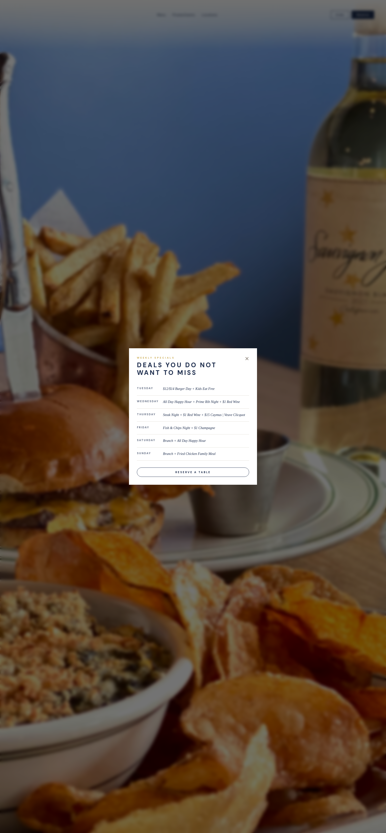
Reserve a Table (193, 472)
